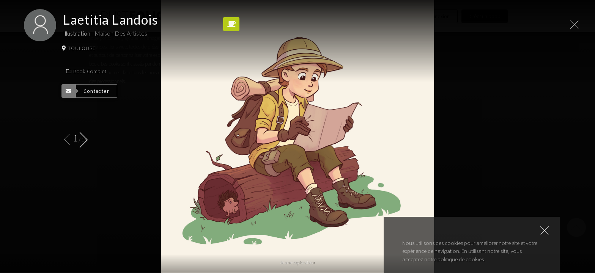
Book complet (86, 71)
